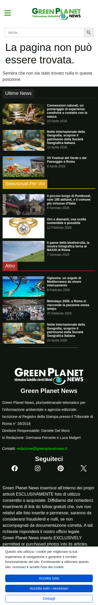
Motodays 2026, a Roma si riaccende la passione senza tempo (68, 305)
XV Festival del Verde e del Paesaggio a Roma (67, 159)
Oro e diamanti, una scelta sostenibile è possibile (66, 221)
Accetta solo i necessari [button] (49, 588)
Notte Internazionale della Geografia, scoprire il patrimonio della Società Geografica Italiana (66, 137)
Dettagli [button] (49, 598)
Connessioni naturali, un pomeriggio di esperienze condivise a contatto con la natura (67, 111)
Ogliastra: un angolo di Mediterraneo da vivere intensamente (64, 281)
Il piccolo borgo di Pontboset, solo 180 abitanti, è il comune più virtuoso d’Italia (69, 199)
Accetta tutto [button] (49, 578)
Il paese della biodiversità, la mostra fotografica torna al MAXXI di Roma (68, 246)
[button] (5, 13)
